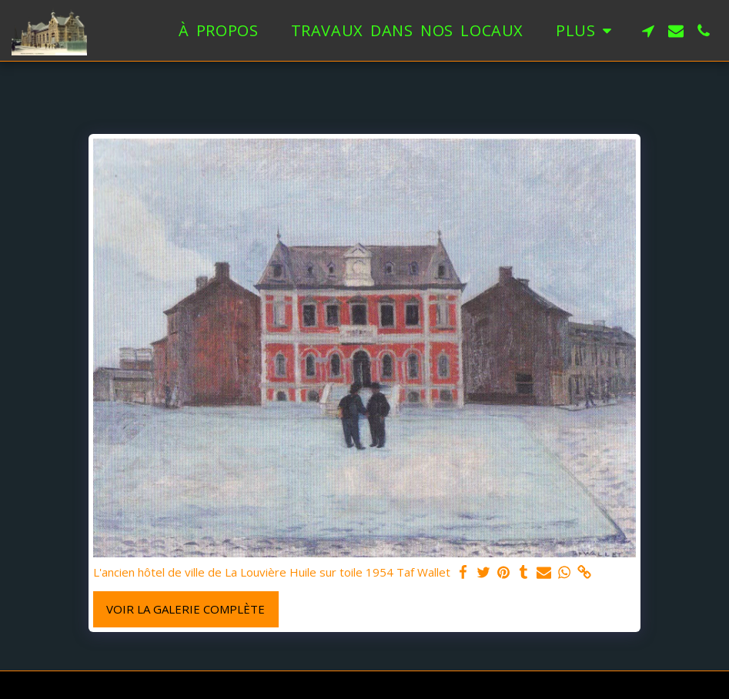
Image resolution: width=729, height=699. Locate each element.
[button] (648, 30)
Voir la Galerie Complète (185, 609)
